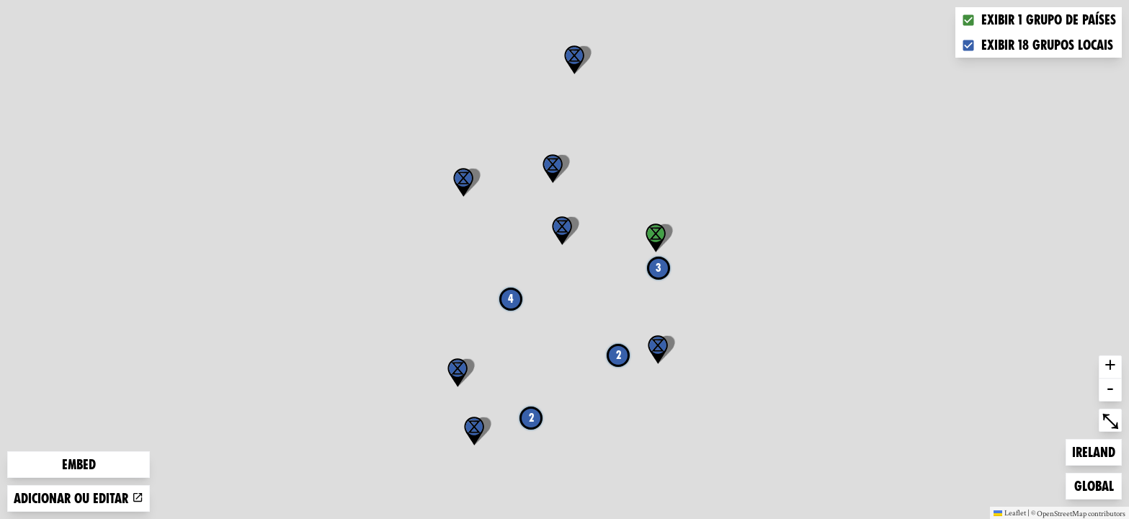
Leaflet (1010, 512)
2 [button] (531, 418)
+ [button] (1110, 366)
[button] (658, 349)
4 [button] (511, 299)
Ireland (1095, 451)
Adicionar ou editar (78, 498)
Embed (79, 464)
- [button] (1110, 390)
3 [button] (658, 268)
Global (1097, 485)
